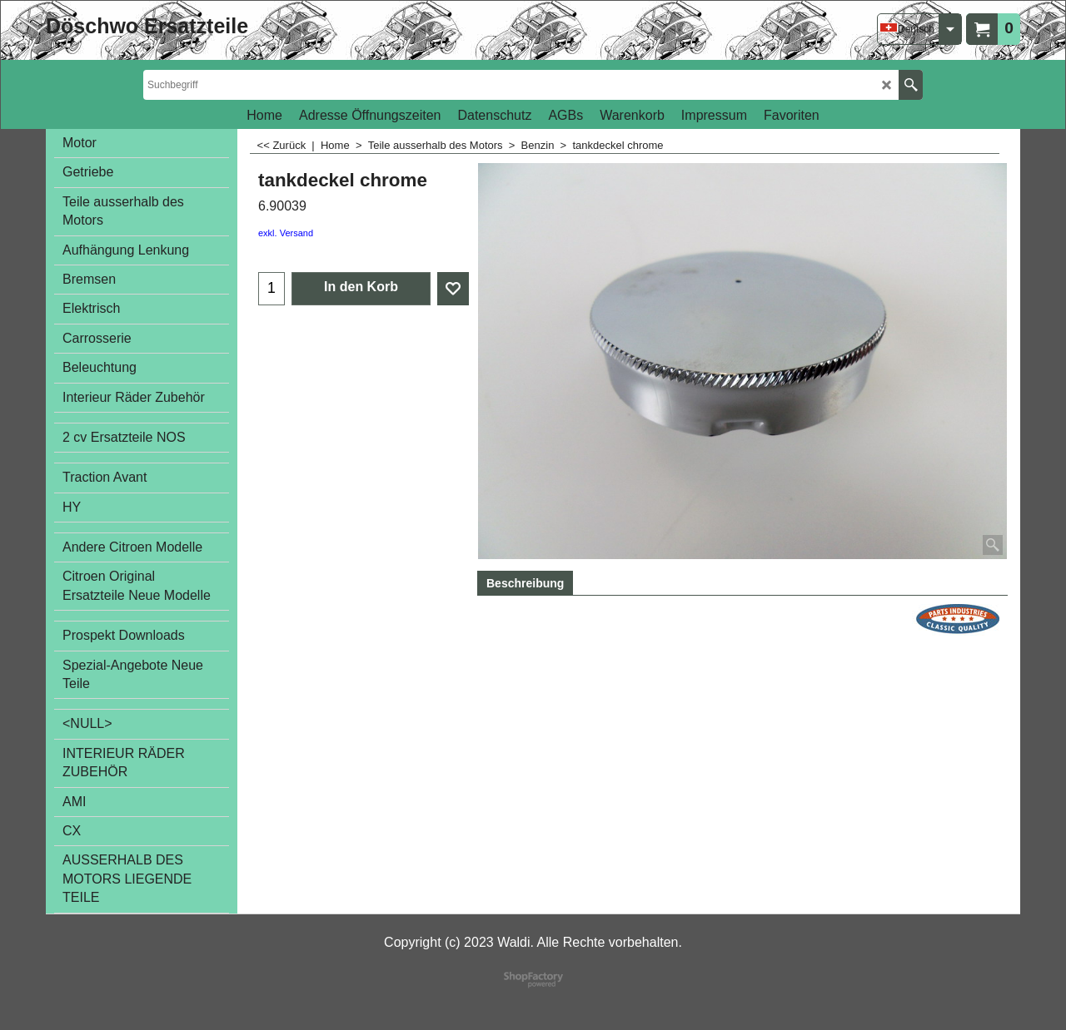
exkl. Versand (285, 233)
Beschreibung (525, 583)
